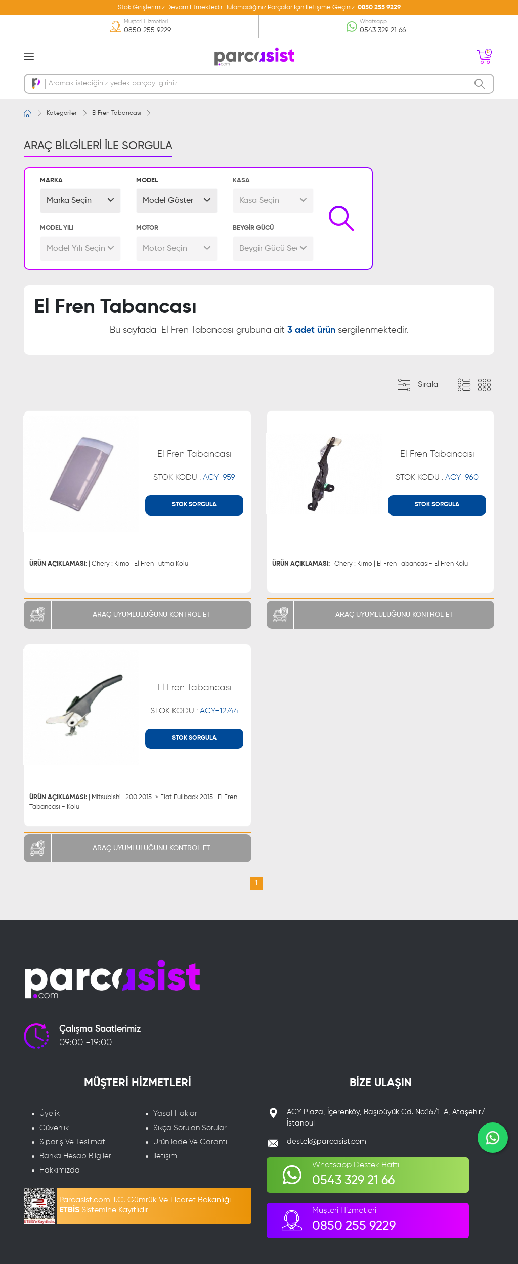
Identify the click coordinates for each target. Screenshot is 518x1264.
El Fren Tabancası (116, 113)
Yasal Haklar (175, 1113)
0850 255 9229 (379, 7)
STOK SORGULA (194, 505)
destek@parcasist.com (326, 1141)
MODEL (147, 180)
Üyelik (49, 1113)
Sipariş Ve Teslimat (72, 1142)
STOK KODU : (194, 478)
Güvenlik (54, 1128)
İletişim (165, 1156)
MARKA (51, 180)
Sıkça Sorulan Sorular (190, 1128)
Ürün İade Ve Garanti (190, 1142)
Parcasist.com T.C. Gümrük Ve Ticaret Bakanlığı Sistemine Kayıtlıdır (145, 1205)
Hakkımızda (59, 1170)
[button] (80, 200)
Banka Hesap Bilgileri (76, 1156)
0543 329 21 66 (383, 30)
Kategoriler (62, 113)
